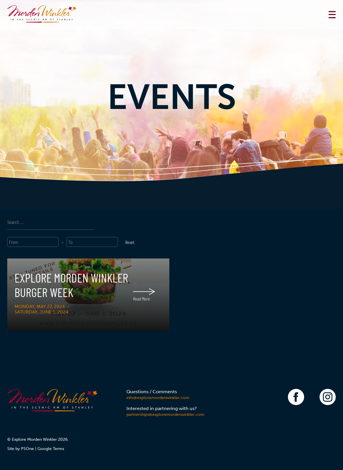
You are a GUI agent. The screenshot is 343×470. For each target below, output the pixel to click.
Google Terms (50, 448)
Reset (129, 242)
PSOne (27, 448)
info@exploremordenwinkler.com (157, 397)
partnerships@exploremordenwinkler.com (165, 414)
